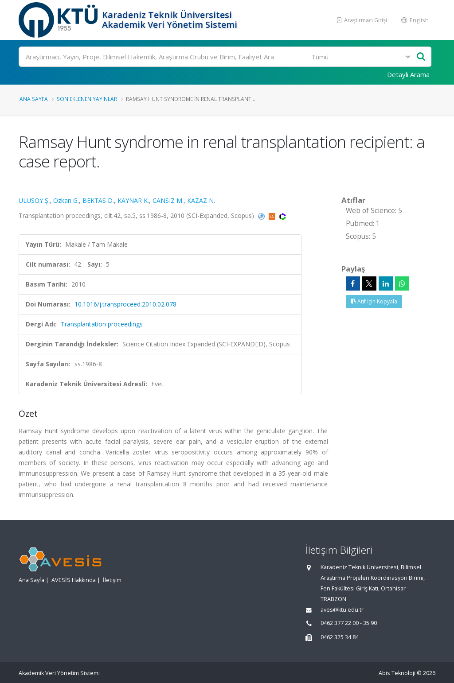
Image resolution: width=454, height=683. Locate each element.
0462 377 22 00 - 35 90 (349, 623)
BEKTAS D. (98, 200)
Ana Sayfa (34, 98)
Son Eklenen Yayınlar (87, 98)
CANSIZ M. (168, 200)
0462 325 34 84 (340, 637)
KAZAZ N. (201, 200)
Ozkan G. (66, 200)
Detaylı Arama (408, 74)
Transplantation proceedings (102, 324)
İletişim (112, 580)
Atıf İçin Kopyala (374, 301)
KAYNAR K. (133, 200)
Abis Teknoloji (397, 673)
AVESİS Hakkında (73, 580)
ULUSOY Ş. (34, 200)
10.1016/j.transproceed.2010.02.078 (125, 304)
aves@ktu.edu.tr (342, 609)
